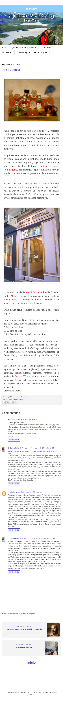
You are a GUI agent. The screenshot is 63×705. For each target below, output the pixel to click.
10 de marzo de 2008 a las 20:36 (43, 538)
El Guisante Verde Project (17, 448)
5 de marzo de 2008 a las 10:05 (27, 419)
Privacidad (7, 52)
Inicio (4, 47)
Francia (16, 399)
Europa (10, 399)
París (21, 399)
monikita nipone (14, 492)
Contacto (46, 47)
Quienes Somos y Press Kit (25, 47)
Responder (14, 440)
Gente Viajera (23, 52)
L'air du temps (11, 69)
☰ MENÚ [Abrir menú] (31, 8)
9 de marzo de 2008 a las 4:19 (31, 492)
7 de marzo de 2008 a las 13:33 (42, 448)
